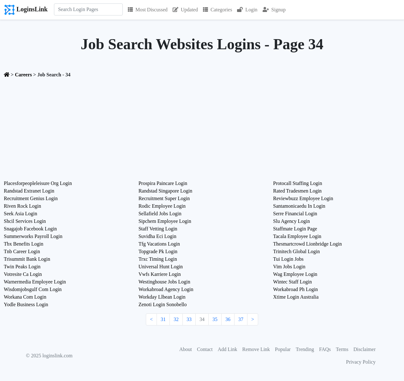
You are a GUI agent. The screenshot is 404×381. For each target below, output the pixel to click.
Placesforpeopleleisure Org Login (38, 183)
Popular (283, 349)
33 (189, 319)
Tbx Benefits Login (23, 244)
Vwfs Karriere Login (160, 274)
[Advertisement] (202, 127)
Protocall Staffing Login (297, 183)
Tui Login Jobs (288, 259)
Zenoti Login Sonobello (163, 304)
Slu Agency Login (291, 221)
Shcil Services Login (25, 221)
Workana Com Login (25, 297)
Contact (205, 349)
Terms (342, 349)
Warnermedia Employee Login (35, 281)
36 (227, 319)
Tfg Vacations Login (159, 244)
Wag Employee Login (295, 274)
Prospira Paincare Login (163, 183)
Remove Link (256, 349)
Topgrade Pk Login (158, 251)
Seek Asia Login (20, 213)
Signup (274, 9)
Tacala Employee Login (297, 236)
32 (176, 319)
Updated (185, 9)
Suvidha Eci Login (157, 236)
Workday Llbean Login (162, 297)
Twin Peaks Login (22, 266)
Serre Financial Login (295, 213)
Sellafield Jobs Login (160, 213)
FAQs (325, 349)
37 (240, 319)
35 (214, 319)
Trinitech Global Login (296, 251)
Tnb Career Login (22, 251)
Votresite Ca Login (23, 274)
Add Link (227, 349)
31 (163, 319)
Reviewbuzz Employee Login (303, 198)
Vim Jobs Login (289, 266)
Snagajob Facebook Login (30, 228)
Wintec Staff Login (292, 281)
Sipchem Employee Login (165, 221)
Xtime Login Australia (295, 297)
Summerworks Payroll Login (33, 236)
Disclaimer (365, 349)
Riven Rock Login (22, 206)
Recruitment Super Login (164, 198)
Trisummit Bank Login (27, 259)
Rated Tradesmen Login (297, 190)
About (185, 349)
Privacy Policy (361, 362)
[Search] (88, 9)
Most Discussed (148, 9)
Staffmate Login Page (295, 228)
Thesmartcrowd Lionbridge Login (307, 244)
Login (247, 9)
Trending (305, 349)
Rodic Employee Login (162, 206)
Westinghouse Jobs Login (164, 281)
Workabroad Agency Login (166, 289)
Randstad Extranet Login (29, 190)
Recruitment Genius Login (31, 198)
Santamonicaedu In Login (299, 206)
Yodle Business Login (26, 304)
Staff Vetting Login (158, 228)
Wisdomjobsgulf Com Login (33, 289)
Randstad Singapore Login (166, 190)
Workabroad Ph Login (295, 289)
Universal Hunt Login (161, 266)
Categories (217, 9)
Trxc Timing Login (158, 259)
